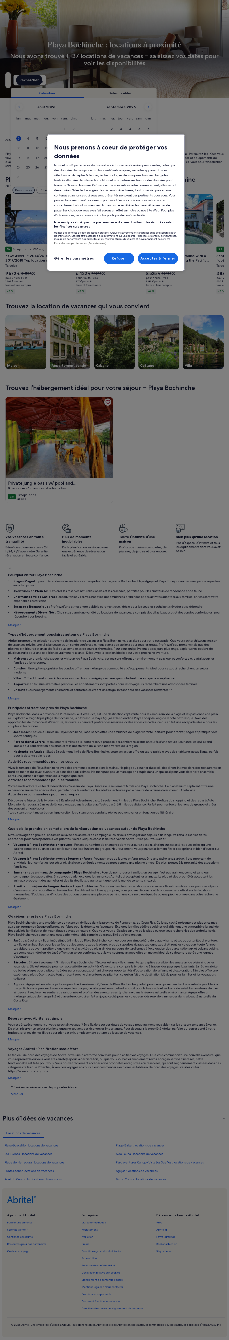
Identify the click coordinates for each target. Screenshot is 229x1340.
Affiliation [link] (87, 1237)
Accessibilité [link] (89, 1258)
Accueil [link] (9, 140)
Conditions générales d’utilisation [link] (102, 1251)
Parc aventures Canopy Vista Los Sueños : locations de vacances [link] (160, 1162)
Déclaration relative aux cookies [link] (101, 1272)
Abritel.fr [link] (161, 1229)
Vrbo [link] (159, 1222)
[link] (107, 402)
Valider (205, 203)
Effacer (185, 203)
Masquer (14, 625)
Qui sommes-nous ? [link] (94, 1222)
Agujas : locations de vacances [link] (137, 1171)
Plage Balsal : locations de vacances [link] (140, 1145)
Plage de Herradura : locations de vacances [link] (34, 1162)
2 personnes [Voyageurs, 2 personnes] (152, 81)
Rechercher (207, 80)
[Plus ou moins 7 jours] (154, 190)
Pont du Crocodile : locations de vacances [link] (33, 1179)
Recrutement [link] (90, 1229)
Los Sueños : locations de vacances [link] (28, 1154)
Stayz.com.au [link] (164, 1251)
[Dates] (100, 80)
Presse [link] (85, 1244)
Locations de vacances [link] (31, 140)
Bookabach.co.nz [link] (166, 1244)
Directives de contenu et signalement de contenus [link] (112, 1308)
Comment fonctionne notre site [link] (101, 1301)
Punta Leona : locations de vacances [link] (29, 1171)
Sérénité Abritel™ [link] (17, 1229)
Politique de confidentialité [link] (98, 1265)
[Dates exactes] (83, 190)
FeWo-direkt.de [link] (166, 1237)
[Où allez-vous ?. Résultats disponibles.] (38, 80)
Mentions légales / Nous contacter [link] (102, 1287)
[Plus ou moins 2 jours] (119, 190)
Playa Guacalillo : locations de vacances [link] (31, 1145)
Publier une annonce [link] (19, 1222)
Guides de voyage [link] (18, 1251)
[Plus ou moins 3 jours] (137, 190)
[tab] (106, 93)
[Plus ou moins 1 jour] (103, 190)
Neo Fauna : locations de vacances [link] (139, 1154)
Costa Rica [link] (55, 140)
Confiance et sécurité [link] (20, 1237)
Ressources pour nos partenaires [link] (26, 1244)
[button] (124, 129)
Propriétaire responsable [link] (97, 1294)
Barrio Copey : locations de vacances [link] (141, 1179)
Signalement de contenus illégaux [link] (102, 1280)
